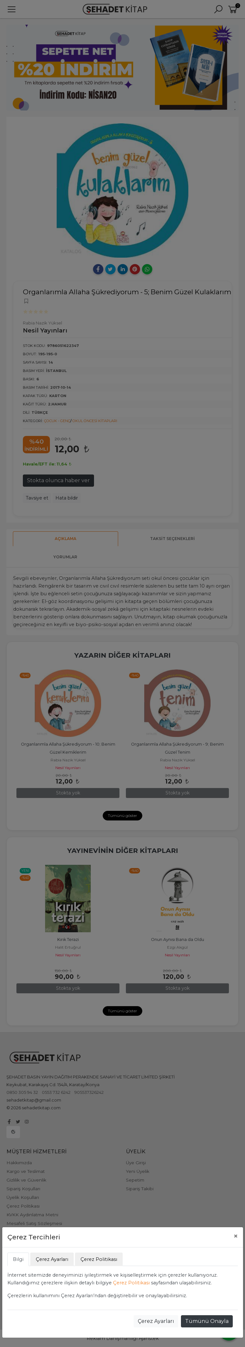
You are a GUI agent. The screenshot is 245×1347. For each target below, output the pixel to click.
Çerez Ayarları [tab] (52, 1259)
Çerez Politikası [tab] (98, 1259)
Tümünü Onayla (207, 1321)
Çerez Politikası (131, 1283)
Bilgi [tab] (18, 1259)
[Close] (235, 1236)
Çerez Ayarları (156, 1321)
